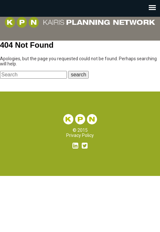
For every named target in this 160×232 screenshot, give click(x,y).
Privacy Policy (80, 135)
